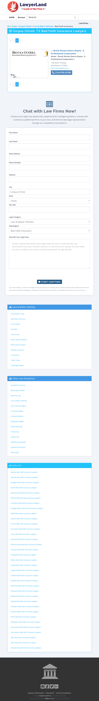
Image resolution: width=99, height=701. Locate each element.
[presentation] (49, 274)
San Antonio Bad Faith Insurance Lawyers (26, 632)
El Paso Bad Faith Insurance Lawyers (24, 524)
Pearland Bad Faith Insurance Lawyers (25, 612)
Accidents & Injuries (18, 385)
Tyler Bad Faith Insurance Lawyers (23, 637)
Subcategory (14, 226)
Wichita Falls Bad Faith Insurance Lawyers (26, 648)
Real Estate (15, 452)
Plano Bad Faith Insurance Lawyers (23, 617)
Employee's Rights (17, 421)
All (8, 26)
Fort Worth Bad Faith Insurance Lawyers (25, 529)
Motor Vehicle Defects (19, 340)
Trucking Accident (17, 365)
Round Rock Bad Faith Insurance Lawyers (26, 627)
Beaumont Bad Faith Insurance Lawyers (25, 493)
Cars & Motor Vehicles (43, 26)
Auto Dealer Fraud (17, 314)
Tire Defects (15, 355)
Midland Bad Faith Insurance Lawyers (24, 596)
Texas (14, 26)
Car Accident (15, 324)
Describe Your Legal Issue (19, 237)
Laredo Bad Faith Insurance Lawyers (24, 565)
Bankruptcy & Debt (18, 390)
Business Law (16, 395)
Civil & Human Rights (18, 406)
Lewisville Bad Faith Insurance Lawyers (25, 570)
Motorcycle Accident (18, 345)
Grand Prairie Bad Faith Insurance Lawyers (26, 544)
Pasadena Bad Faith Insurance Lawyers (25, 606)
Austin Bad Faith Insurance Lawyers (24, 488)
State (11, 196)
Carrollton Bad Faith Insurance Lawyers (25, 503)
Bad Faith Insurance (18, 319)
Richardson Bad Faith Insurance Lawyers (25, 622)
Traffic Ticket (15, 360)
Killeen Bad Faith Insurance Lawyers (24, 560)
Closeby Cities (16, 465)
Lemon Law (15, 334)
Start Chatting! (49, 281)
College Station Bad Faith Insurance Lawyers (27, 508)
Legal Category (15, 217)
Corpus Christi (25, 26)
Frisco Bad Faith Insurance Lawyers (23, 534)
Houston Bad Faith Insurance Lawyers (24, 550)
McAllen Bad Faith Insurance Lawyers (24, 581)
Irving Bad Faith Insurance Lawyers (23, 555)
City (10, 187)
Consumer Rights (17, 411)
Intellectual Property (18, 442)
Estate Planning (16, 426)
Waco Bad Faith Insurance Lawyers (23, 643)
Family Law (15, 432)
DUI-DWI (14, 329)
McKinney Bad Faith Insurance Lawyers (25, 586)
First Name (13, 133)
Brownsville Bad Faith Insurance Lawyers (25, 498)
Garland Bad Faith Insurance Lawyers (24, 539)
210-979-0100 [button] (61, 72)
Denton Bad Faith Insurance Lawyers (24, 519)
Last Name (13, 141)
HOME (11, 17)
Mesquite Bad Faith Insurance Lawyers (25, 591)
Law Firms (84, 23)
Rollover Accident (17, 350)
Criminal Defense (17, 416)
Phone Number (15, 163)
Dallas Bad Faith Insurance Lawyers (24, 513)
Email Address (14, 154)
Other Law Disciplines (23, 378)
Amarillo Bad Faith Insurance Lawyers (24, 477)
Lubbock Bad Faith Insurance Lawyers (24, 575)
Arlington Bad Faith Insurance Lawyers (25, 482)
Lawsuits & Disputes (18, 447)
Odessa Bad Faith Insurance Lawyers (24, 601)
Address (12, 175)
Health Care (15, 437)
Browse (21, 17)
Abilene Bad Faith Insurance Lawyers (24, 472)
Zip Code (12, 205)
